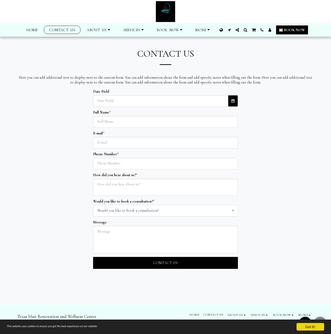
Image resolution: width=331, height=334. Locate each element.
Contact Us (165, 263)
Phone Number (105, 154)
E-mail (98, 133)
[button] (99, 30)
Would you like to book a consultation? (123, 201)
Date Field (101, 91)
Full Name (101, 112)
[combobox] (165, 210)
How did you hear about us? (114, 175)
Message (100, 222)
